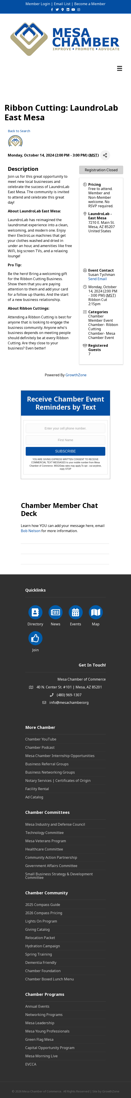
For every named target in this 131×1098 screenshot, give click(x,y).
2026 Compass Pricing (43, 912)
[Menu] (120, 68)
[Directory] (35, 615)
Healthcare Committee (44, 849)
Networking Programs (44, 1014)
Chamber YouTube (40, 739)
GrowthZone (76, 374)
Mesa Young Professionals (47, 1031)
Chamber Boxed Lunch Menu (49, 979)
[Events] (75, 615)
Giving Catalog (37, 929)
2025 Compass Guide (42, 904)
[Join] (35, 641)
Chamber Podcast (40, 747)
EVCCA (30, 1064)
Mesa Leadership (39, 1022)
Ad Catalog (34, 797)
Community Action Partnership (51, 857)
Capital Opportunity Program (49, 1047)
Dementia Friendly (40, 962)
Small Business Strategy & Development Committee (59, 876)
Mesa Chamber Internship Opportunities (60, 755)
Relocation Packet (40, 937)
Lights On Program (41, 921)
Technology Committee (44, 832)
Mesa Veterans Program (45, 840)
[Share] (105, 155)
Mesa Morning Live (41, 1056)
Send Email (97, 278)
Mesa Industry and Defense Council (55, 824)
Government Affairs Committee (51, 865)
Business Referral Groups (47, 764)
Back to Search (19, 131)
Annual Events (37, 1006)
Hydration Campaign (42, 946)
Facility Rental (37, 788)
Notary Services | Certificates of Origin (58, 780)
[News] (55, 615)
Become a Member (90, 3)
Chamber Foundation (43, 970)
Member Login (37, 3)
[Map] (96, 615)
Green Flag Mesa (39, 1039)
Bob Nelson (30, 530)
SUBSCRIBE (65, 451)
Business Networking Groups (50, 772)
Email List (62, 3)
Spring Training (38, 954)
